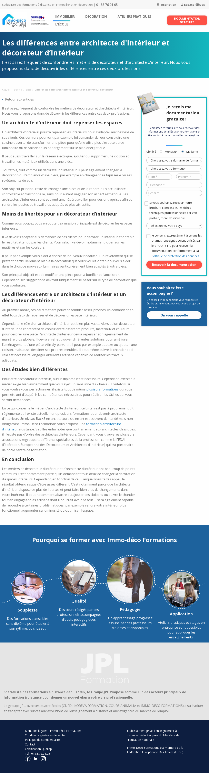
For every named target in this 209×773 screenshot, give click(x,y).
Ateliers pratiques (134, 16)
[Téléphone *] (174, 185)
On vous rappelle (174, 315)
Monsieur (171, 152)
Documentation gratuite (187, 20)
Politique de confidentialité (42, 740)
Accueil (6, 89)
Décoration (96, 16)
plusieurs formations (102, 389)
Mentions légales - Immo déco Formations (53, 731)
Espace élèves (193, 5)
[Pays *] (174, 226)
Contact (30, 744)
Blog (28, 89)
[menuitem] (65, 16)
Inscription (166, 5)
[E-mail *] (174, 193)
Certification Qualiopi (38, 749)
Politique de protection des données (175, 256)
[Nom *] (159, 177)
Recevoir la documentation (174, 264)
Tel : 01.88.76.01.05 (37, 753)
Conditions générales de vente (45, 735)
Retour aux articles (19, 99)
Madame (192, 152)
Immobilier (65, 16)
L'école (61, 24)
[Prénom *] (189, 177)
